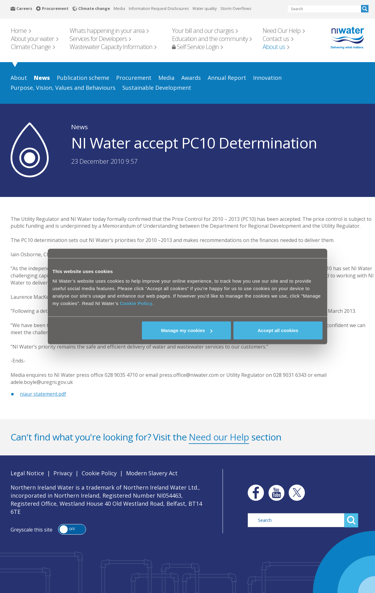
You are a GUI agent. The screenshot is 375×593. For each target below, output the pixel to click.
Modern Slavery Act (152, 473)
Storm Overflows (235, 8)
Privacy (62, 473)
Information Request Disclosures (159, 8)
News (79, 126)
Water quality (204, 8)
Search (364, 8)
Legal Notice (27, 473)
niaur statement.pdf (43, 393)
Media (119, 8)
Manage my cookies (187, 330)
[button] (72, 529)
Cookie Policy (136, 303)
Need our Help (219, 437)
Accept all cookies (278, 330)
